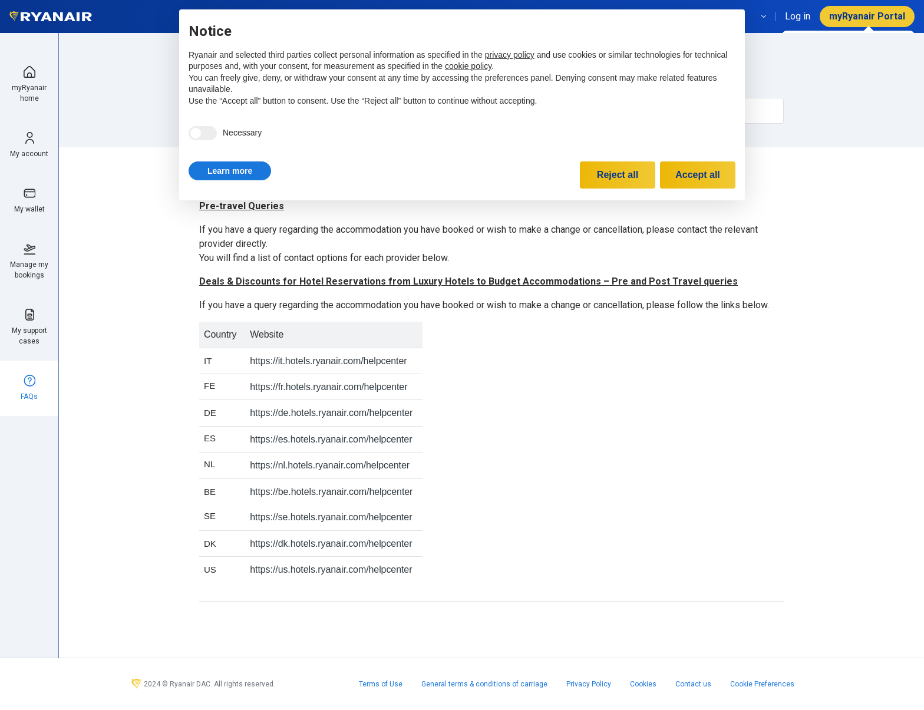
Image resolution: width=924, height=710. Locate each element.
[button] (230, 170)
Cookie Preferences (762, 684)
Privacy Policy (588, 684)
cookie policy (468, 66)
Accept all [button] (697, 175)
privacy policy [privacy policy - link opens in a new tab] (509, 55)
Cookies (643, 684)
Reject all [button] (617, 175)
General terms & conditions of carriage (484, 684)
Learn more (229, 171)
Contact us (693, 684)
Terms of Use (380, 684)
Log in (797, 16)
